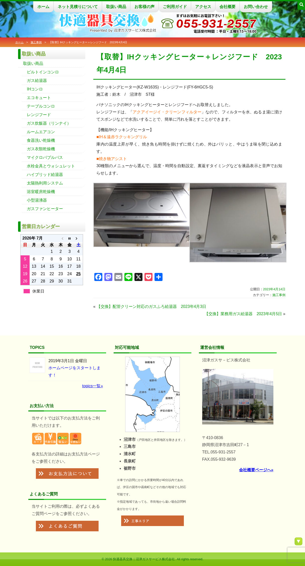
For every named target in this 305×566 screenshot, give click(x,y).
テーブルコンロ (41, 106)
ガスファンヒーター (45, 209)
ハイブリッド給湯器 (45, 174)
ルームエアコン (41, 132)
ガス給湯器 (37, 80)
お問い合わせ (256, 7)
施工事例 (36, 42)
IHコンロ (35, 89)
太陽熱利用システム (45, 183)
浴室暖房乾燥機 (41, 192)
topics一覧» (92, 386)
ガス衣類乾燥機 (41, 149)
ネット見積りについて (78, 7)
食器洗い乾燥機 (41, 140)
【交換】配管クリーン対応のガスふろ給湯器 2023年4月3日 (151, 306)
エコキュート (39, 98)
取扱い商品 (116, 7)
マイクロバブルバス (45, 157)
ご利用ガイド (175, 7)
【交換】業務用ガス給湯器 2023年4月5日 (243, 314)
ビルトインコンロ (43, 72)
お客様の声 (144, 7)
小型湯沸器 (37, 200)
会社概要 (227, 7)
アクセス (203, 7)
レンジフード (39, 115)
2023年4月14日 (274, 289)
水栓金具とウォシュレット (51, 166)
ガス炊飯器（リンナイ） (49, 123)
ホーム (43, 7)
